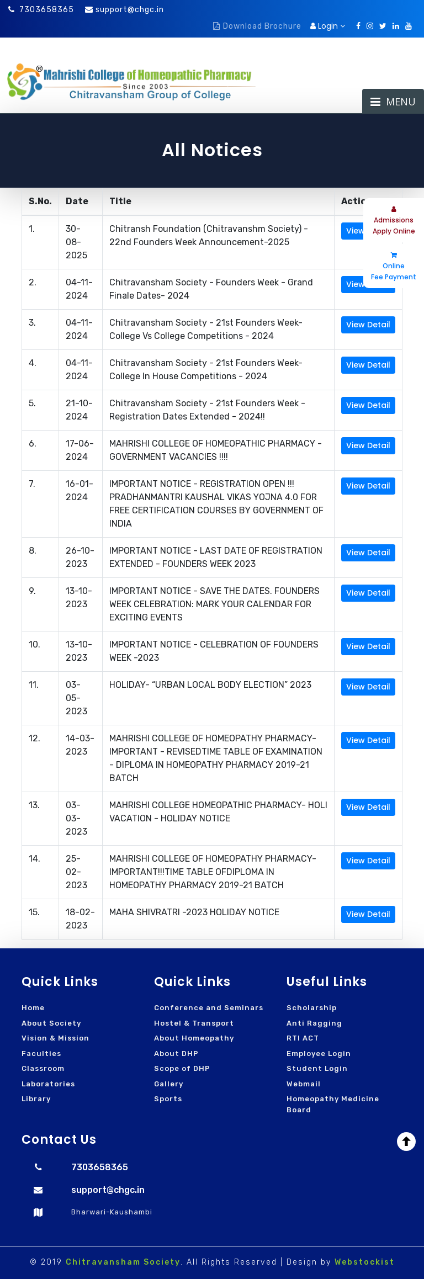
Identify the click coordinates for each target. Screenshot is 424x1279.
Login (327, 25)
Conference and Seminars (208, 1008)
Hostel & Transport (194, 1023)
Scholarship (312, 1008)
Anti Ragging (314, 1023)
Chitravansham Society (123, 1262)
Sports (168, 1099)
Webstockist (365, 1262)
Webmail (304, 1084)
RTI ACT (303, 1038)
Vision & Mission (55, 1038)
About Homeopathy (194, 1038)
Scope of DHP (182, 1068)
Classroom (43, 1068)
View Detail (368, 324)
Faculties (41, 1053)
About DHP (176, 1053)
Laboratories (48, 1084)
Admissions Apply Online (394, 221)
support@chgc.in (130, 9)
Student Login (317, 1068)
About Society (51, 1023)
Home (33, 1008)
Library (36, 1099)
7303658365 (41, 9)
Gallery (168, 1084)
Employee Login (319, 1053)
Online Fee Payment (393, 267)
